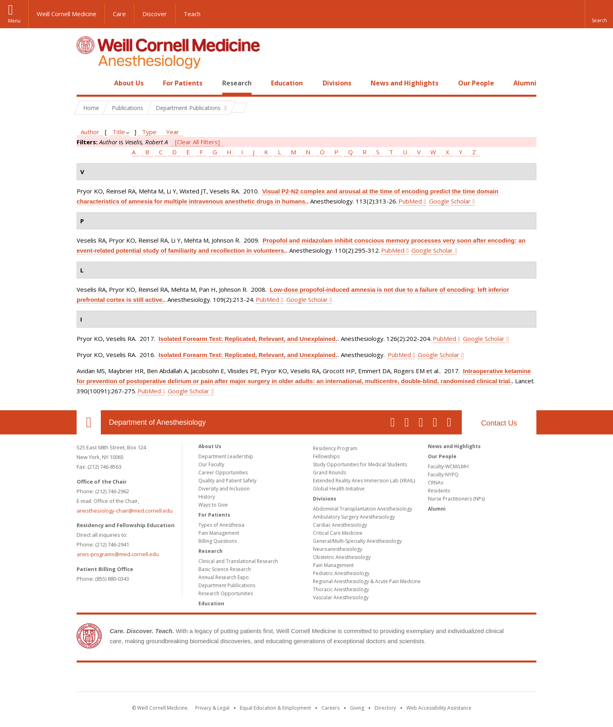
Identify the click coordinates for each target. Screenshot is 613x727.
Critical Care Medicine (338, 533)
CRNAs (435, 482)
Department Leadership (225, 456)
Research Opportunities (225, 593)
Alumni (524, 83)
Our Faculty (211, 464)
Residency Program (335, 448)
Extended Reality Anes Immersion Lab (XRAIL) (364, 480)
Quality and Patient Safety (227, 480)
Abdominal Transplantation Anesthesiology (362, 508)
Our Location (89, 422)
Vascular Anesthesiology (341, 597)
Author (90, 132)
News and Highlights (404, 83)
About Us (129, 83)
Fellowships (326, 456)
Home (85, 83)
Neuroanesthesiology (337, 549)
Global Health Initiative (339, 488)
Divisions (337, 83)
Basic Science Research (224, 569)
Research (237, 83)
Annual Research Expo (223, 577)
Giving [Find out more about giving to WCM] (357, 707)
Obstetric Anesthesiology (342, 557)
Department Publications (226, 585)
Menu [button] (14, 20)
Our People (476, 83)
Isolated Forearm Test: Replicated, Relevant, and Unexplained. (247, 338)
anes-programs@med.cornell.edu (118, 554)
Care (119, 14)
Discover (154, 14)
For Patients (182, 83)
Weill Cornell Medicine (66, 14)
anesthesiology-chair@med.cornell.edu (125, 510)
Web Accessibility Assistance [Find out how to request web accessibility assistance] (439, 707)
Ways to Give (213, 504)
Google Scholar (450, 201)
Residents (439, 490)
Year (172, 132)
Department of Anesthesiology (157, 422)
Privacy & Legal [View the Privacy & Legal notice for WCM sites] (212, 707)
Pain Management (218, 533)
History (206, 496)
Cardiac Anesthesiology (340, 524)
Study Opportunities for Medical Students (360, 464)
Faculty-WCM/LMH (448, 466)
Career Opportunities (223, 472)
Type (149, 132)
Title (119, 132)
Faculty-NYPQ (443, 474)
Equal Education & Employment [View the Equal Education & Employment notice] (275, 707)
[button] (599, 14)
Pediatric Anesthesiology (341, 573)
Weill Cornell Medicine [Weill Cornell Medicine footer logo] (306, 678)
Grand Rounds (329, 472)
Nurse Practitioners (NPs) (456, 498)
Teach (191, 14)
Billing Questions (217, 541)
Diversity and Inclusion (224, 488)
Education (287, 83)
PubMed (410, 201)
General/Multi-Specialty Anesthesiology (357, 541)
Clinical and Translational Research (238, 561)
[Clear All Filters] (197, 142)
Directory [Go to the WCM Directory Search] (385, 707)
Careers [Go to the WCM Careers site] (330, 707)
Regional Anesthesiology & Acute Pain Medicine (367, 581)
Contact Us (499, 423)
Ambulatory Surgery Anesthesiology (354, 516)
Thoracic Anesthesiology (341, 589)
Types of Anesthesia (221, 524)
